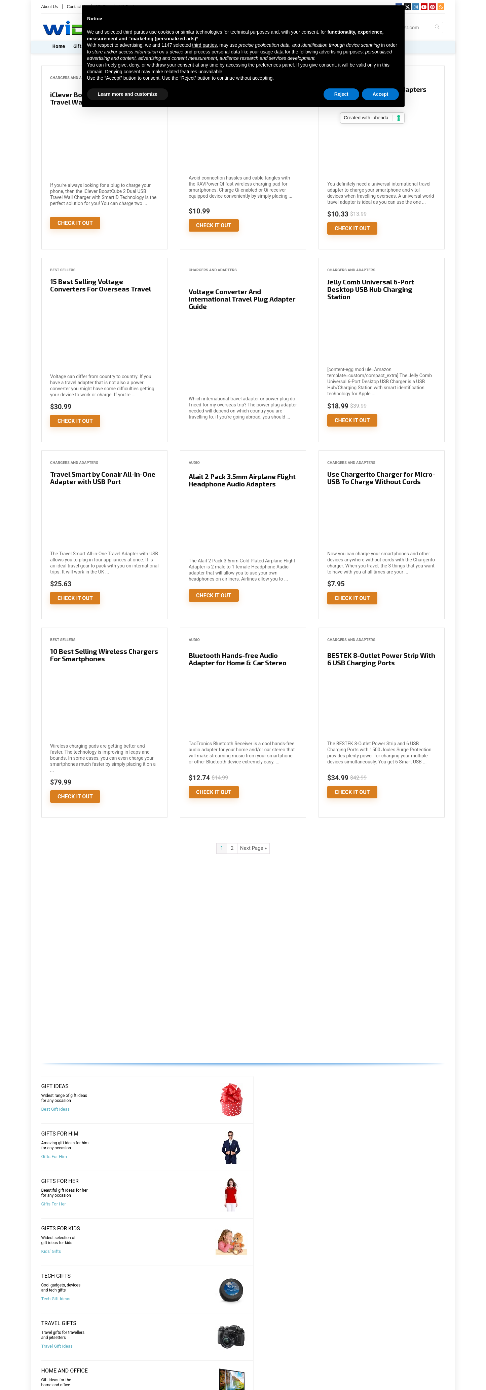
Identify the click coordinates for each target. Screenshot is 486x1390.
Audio (194, 463)
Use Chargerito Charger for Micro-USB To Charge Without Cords (381, 477)
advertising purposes (341, 51)
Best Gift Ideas (55, 1109)
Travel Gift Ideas (160, 1156)
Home (58, 46)
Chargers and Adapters (74, 78)
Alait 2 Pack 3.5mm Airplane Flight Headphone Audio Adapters (242, 480)
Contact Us (204, 1341)
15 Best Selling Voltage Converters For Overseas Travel (100, 285)
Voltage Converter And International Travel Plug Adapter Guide (242, 298)
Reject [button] (341, 94)
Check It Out (75, 223)
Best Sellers (62, 270)
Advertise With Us (210, 1351)
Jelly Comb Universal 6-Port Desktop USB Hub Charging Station (370, 289)
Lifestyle (54, 1373)
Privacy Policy (206, 1373)
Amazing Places (263, 1251)
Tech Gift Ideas (56, 1156)
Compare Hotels (264, 1203)
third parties (204, 45)
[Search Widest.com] (437, 27)
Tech (50, 1384)
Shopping (360, 1209)
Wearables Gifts (366, 1156)
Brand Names (337, 1362)
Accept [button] (380, 94)
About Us (49, 6)
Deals (51, 1362)
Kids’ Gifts (361, 1109)
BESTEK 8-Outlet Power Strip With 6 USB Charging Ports (381, 659)
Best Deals (51, 1203)
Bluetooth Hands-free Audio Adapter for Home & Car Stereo (238, 659)
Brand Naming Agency (346, 1351)
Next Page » (253, 848)
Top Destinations (367, 1251)
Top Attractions (160, 1251)
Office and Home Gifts (269, 1156)
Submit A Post (207, 1362)
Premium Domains (342, 1373)
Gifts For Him (158, 1109)
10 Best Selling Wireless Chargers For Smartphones (104, 655)
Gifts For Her (260, 1109)
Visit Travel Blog (56, 1251)
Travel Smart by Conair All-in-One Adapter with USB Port (102, 477)
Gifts (50, 1341)
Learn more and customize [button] (127, 94)
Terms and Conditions (215, 1384)
